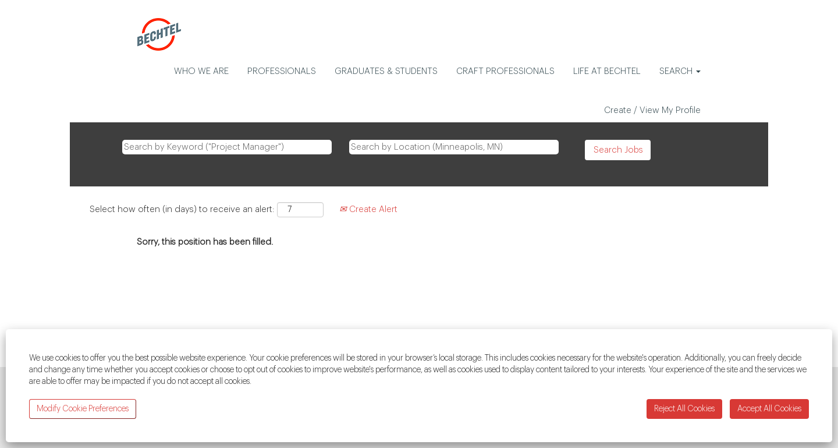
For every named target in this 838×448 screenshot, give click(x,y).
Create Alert (368, 209)
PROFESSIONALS (281, 71)
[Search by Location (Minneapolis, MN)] (454, 147)
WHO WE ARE (201, 71)
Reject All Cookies (684, 409)
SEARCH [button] (680, 71)
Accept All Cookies (769, 409)
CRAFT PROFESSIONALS (505, 71)
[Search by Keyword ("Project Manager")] (227, 147)
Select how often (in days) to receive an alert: (182, 209)
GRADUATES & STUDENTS (386, 71)
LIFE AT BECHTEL (607, 71)
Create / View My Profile (652, 110)
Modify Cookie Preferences (83, 409)
